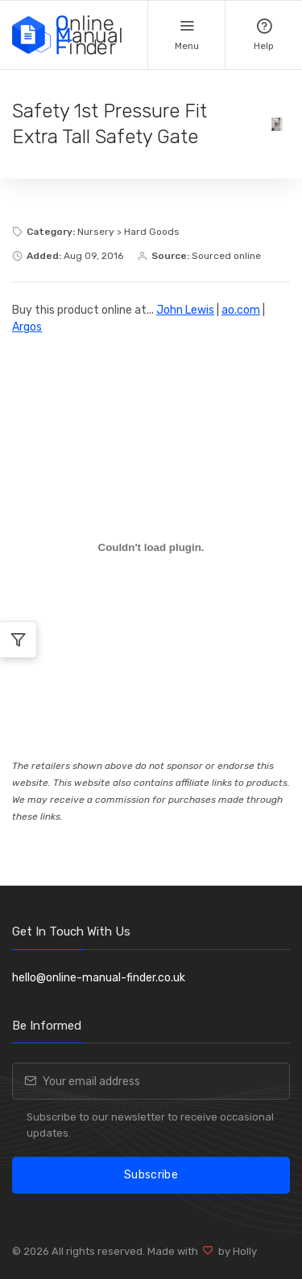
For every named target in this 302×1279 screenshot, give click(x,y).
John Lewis (185, 310)
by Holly (235, 1251)
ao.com (240, 310)
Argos (27, 327)
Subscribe (151, 1175)
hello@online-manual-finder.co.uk (98, 978)
